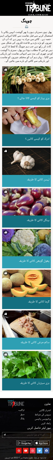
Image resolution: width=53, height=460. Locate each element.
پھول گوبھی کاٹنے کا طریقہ (34, 261)
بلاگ (22, 419)
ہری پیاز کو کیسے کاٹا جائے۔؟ (33, 98)
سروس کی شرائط (43, 415)
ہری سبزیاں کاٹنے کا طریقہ (34, 383)
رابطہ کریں (46, 423)
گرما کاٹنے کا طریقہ (38, 302)
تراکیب (33, 4)
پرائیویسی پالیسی (43, 419)
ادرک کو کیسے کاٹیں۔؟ (37, 139)
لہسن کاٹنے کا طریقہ (38, 180)
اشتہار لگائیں (45, 410)
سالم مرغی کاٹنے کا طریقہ (34, 342)
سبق (22, 414)
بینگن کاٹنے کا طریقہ (38, 220)
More (47, 4)
